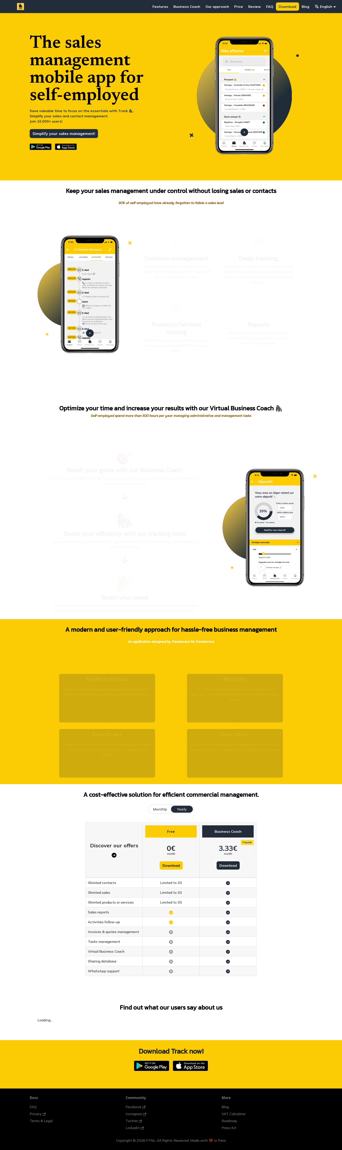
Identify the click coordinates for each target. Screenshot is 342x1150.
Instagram (136, 1114)
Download (287, 6)
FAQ (269, 6)
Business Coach (186, 6)
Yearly (182, 809)
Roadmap (229, 1121)
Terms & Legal (41, 1121)
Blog (305, 6)
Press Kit (229, 1128)
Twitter (134, 1121)
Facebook (135, 1107)
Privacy (38, 1114)
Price (238, 6)
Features (160, 6)
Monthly (160, 809)
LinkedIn (135, 1128)
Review (254, 6)
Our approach (217, 6)
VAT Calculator (234, 1114)
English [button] (323, 6)
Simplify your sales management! (63, 133)
